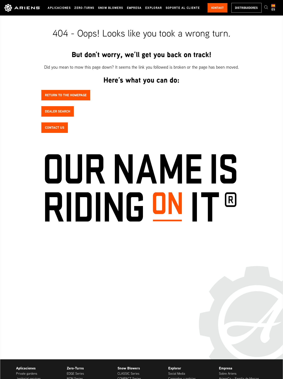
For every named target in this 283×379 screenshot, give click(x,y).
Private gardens (26, 373)
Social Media (176, 373)
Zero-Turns (84, 8)
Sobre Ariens (227, 373)
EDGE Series (75, 373)
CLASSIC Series (128, 373)
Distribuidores (246, 8)
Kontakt (217, 8)
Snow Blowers (110, 8)
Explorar (153, 8)
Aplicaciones (59, 8)
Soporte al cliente (183, 8)
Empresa (134, 8)
